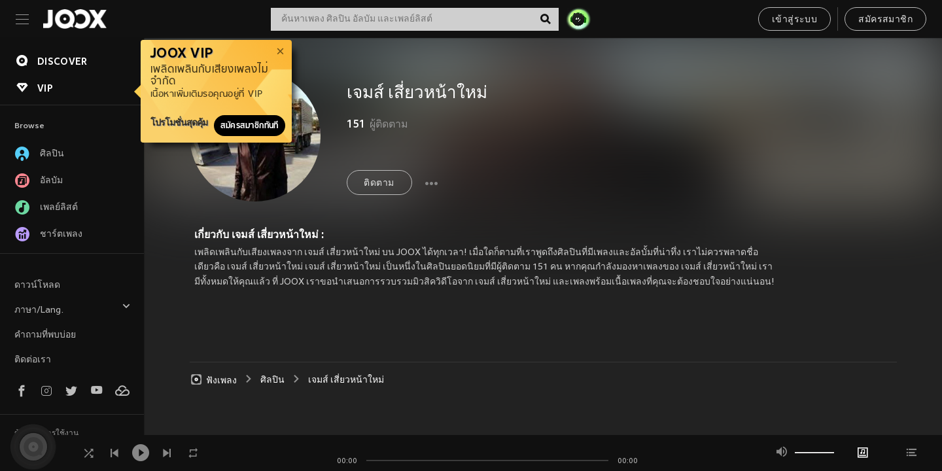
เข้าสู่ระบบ (794, 20)
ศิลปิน (272, 380)
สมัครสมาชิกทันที (249, 125)
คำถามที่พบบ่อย (45, 335)
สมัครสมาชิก (885, 20)
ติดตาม (379, 183)
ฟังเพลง (213, 380)
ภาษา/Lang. (72, 308)
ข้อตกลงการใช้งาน (46, 433)
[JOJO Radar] (578, 19)
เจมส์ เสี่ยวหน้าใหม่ (346, 380)
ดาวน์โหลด (37, 285)
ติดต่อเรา (32, 360)
